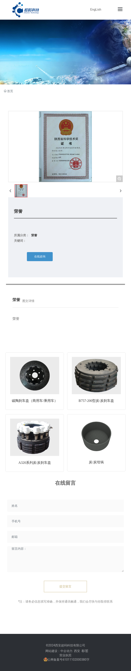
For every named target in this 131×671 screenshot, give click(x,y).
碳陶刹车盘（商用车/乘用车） (34, 401)
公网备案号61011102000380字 (68, 659)
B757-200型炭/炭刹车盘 (96, 401)
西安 (77, 651)
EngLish (95, 9)
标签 (85, 651)
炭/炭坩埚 (96, 462)
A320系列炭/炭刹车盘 (34, 462)
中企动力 (66, 651)
